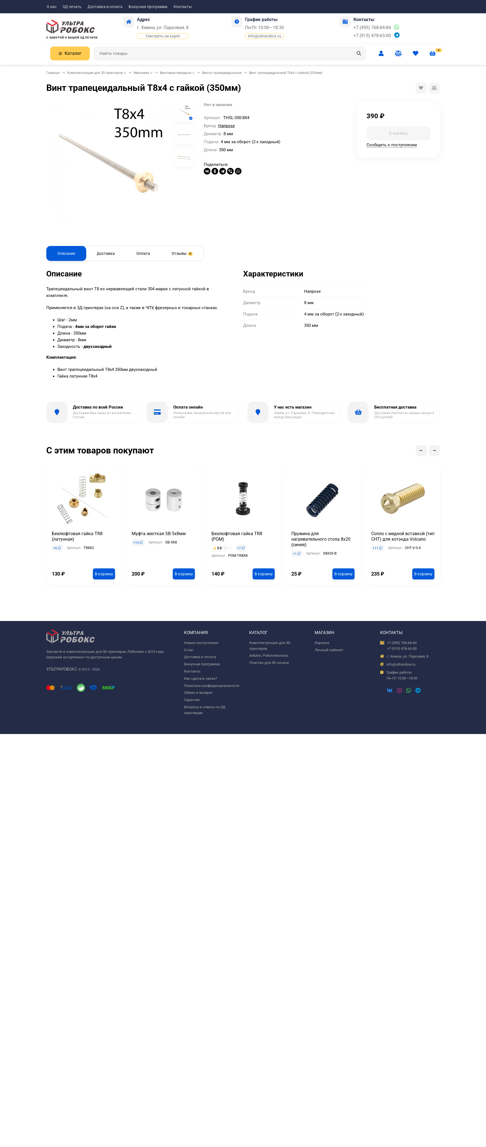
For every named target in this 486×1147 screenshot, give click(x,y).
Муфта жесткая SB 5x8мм (159, 533)
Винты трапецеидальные (221, 73)
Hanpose (226, 125)
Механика (141, 73)
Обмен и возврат (198, 693)
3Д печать (72, 6)
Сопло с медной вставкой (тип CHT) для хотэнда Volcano (402, 536)
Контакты (183, 6)
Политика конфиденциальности (211, 686)
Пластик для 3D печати (269, 663)
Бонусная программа (148, 6)
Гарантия (192, 700)
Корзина (322, 643)
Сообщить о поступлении (392, 144)
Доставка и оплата (105, 6)
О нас (52, 6)
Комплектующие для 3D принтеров (95, 73)
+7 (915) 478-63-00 (372, 35)
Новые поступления (201, 643)
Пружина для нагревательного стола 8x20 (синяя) (320, 539)
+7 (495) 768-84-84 (372, 27)
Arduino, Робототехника (268, 655)
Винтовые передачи (175, 73)
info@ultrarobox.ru (264, 36)
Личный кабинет (329, 650)
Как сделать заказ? (200, 678)
